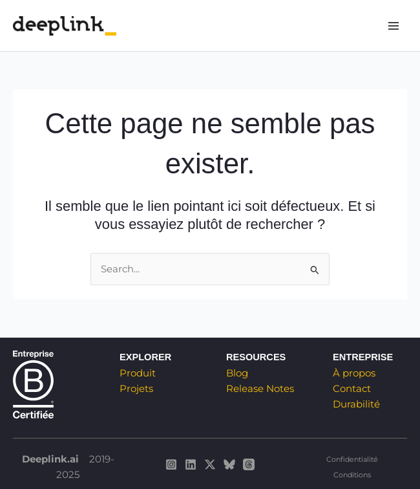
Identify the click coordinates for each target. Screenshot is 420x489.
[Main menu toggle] (393, 25)
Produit (138, 373)
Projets (136, 389)
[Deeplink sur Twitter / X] (210, 464)
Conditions (352, 474)
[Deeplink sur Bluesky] (229, 464)
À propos (354, 373)
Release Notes (260, 389)
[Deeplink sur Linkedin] (190, 464)
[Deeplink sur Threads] (249, 464)
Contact (352, 389)
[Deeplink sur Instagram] (171, 464)
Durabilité (356, 404)
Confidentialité (352, 459)
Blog (237, 373)
